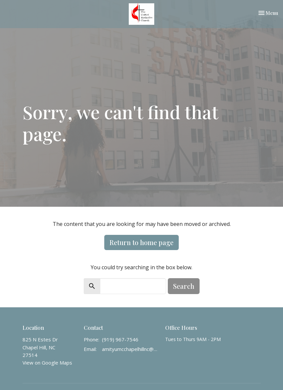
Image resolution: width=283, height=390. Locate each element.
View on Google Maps (47, 362)
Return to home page (141, 242)
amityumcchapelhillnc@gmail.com (130, 349)
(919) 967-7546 (120, 339)
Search (183, 286)
